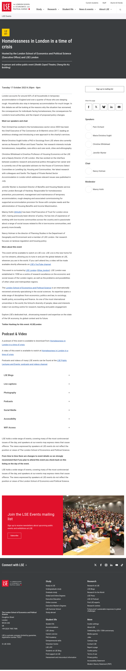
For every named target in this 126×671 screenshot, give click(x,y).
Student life (69, 9)
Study (40, 9)
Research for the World (95, 594)
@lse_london (43, 270)
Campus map (92, 642)
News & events (87, 9)
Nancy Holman (99, 172)
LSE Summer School (53, 610)
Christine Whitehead (101, 145)
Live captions (37, 384)
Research (53, 9)
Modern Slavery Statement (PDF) (99, 665)
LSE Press (91, 597)
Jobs (89, 638)
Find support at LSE (53, 655)
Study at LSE (50, 587)
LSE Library (50, 632)
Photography (37, 392)
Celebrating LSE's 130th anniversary (100, 632)
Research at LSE (93, 587)
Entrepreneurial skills (53, 642)
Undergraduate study (53, 590)
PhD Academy (51, 638)
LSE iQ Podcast (93, 600)
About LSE (105, 9)
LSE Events (6, 16)
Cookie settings (93, 625)
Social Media (37, 410)
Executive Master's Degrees (56, 607)
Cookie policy (92, 652)
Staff (104, 3)
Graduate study (51, 594)
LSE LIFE (49, 648)
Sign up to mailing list (104, 89)
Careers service (51, 635)
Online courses (51, 604)
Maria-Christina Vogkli (102, 136)
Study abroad (51, 614)
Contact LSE (91, 645)
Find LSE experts (93, 604)
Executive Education (53, 600)
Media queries (92, 635)
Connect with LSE (16, 565)
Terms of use (92, 655)
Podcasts (37, 401)
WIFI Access (37, 427)
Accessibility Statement (96, 662)
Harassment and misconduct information (61, 659)
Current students (92, 3)
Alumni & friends (116, 3)
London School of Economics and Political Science (28, 288)
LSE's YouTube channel (40, 264)
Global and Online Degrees (55, 597)
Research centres (93, 607)
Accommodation (52, 628)
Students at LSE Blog (53, 652)
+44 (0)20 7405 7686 (9, 630)
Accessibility (37, 419)
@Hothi (18, 212)
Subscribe (14, 535)
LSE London (31, 270)
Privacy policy (92, 659)
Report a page (92, 648)
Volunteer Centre (52, 645)
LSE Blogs (37, 375)
